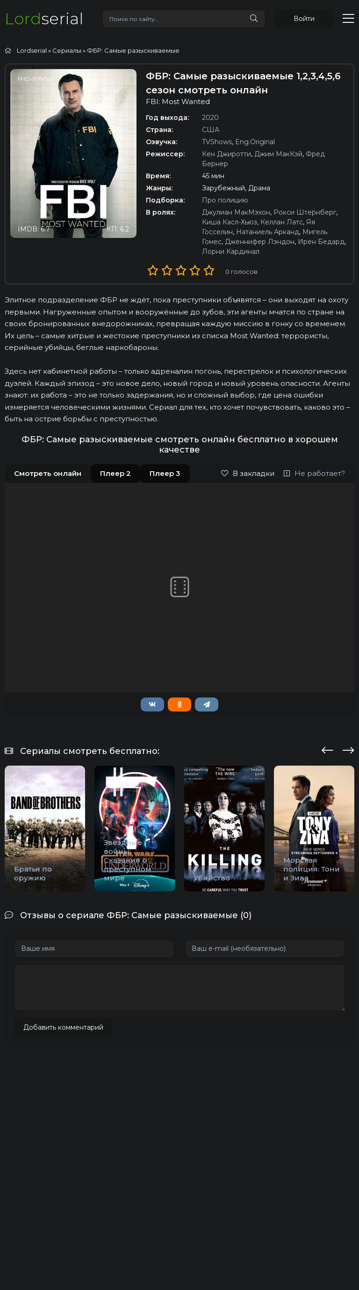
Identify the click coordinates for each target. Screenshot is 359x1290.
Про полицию (225, 200)
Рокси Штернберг (304, 212)
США (210, 130)
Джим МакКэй (278, 154)
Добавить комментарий (63, 1027)
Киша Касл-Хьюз (229, 222)
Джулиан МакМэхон (236, 212)
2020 (210, 117)
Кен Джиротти (226, 154)
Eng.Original (255, 142)
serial (44, 18)
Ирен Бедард (321, 241)
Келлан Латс (281, 222)
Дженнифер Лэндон (259, 241)
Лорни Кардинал (230, 251)
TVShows (217, 142)
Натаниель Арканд (267, 232)
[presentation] (327, 748)
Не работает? (314, 473)
